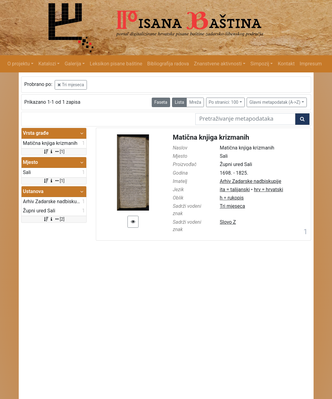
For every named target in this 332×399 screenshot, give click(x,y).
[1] (53, 151)
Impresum (311, 64)
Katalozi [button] (47, 64)
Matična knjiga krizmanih (211, 137)
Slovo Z (228, 222)
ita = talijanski (235, 189)
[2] (53, 219)
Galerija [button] (72, 64)
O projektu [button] (18, 64)
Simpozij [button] (259, 64)
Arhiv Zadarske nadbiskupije (250, 181)
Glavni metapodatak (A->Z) (274, 102)
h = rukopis (232, 198)
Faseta (160, 102)
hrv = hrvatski (268, 189)
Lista (179, 102)
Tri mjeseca (70, 84)
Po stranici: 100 (223, 102)
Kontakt (286, 64)
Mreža (195, 102)
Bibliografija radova (168, 64)
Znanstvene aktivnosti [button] (218, 64)
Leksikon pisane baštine (116, 64)
